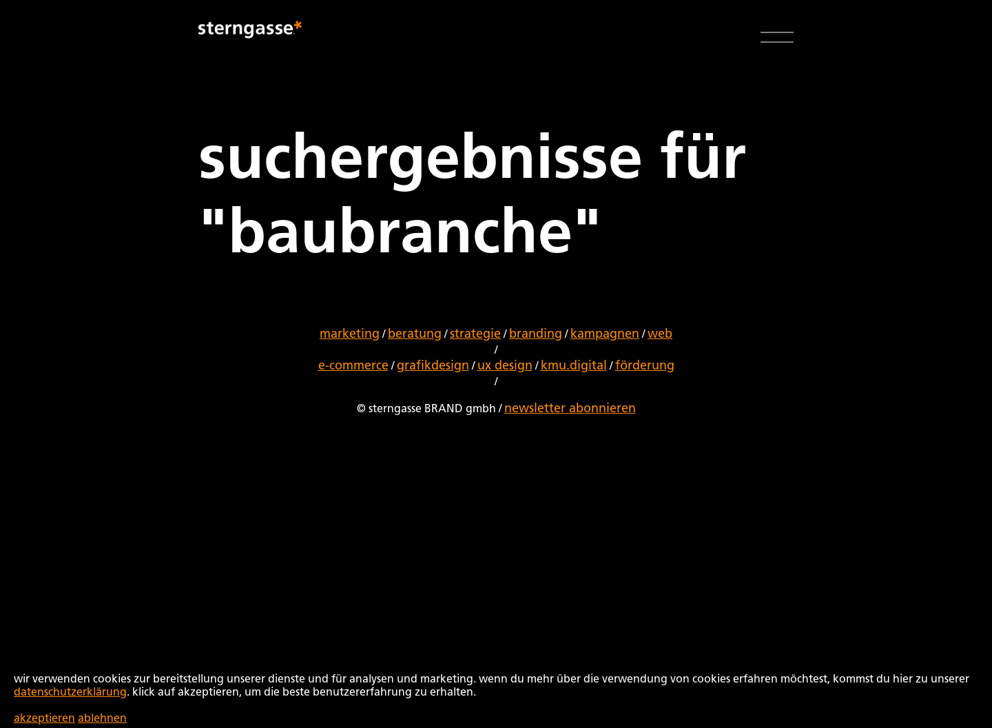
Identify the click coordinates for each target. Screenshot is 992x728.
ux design (505, 366)
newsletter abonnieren (570, 409)
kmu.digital (574, 366)
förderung (644, 366)
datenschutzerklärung (70, 692)
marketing (350, 334)
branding (535, 334)
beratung (415, 334)
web (660, 334)
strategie (475, 334)
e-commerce (353, 366)
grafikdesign (433, 366)
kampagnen (604, 334)
